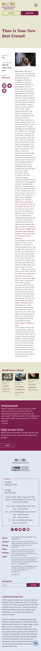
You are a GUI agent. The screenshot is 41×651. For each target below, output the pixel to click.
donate (11, 13)
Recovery (6, 77)
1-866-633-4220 (10, 484)
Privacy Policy (5, 547)
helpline (29, 13)
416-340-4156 (10, 492)
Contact (5, 541)
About (4, 538)
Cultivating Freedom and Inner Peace (20, 389)
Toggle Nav (36, 5)
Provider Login (5, 554)
